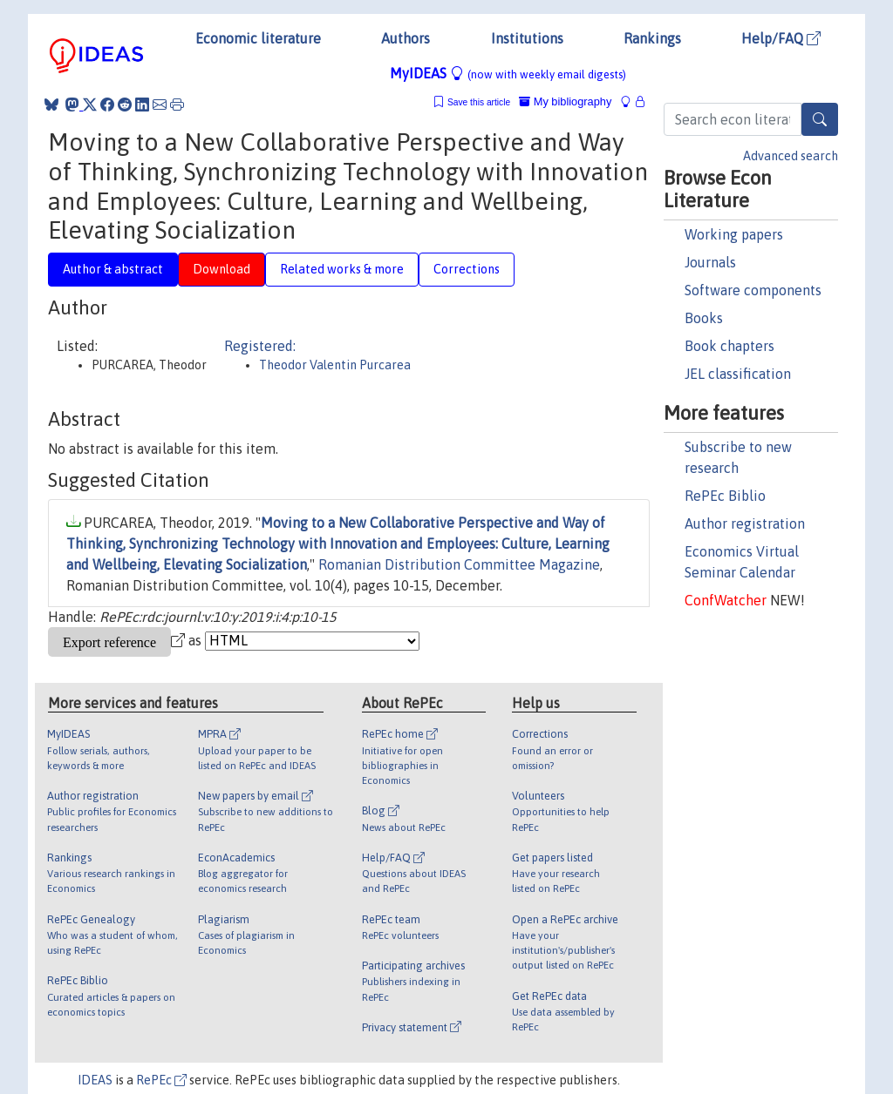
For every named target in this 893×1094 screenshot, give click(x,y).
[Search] (819, 119)
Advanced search (790, 156)
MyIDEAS (508, 73)
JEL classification (738, 374)
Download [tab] (221, 269)
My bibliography (565, 101)
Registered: (260, 346)
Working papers (734, 234)
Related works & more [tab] (342, 269)
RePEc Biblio (725, 495)
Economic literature (258, 38)
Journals (710, 262)
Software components (753, 290)
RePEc (161, 1080)
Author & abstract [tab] (113, 269)
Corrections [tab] (466, 269)
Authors (405, 38)
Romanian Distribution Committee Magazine (459, 564)
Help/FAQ (781, 38)
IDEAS (95, 1080)
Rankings (652, 38)
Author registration (745, 523)
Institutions (527, 38)
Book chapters (729, 346)
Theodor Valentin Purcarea (335, 365)
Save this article (478, 102)
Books (704, 318)
